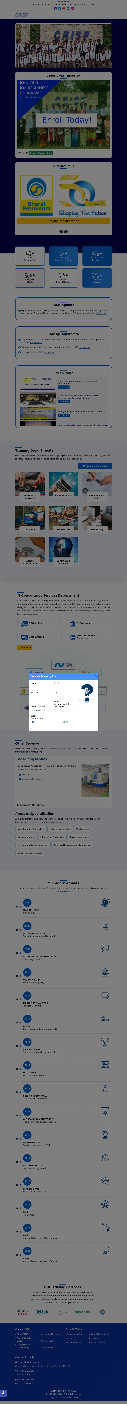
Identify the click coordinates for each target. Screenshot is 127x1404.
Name (34, 683)
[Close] (96, 676)
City (56, 692)
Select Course (38, 706)
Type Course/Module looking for (62, 704)
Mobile (34, 692)
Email (56, 683)
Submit (64, 722)
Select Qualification (37, 717)
